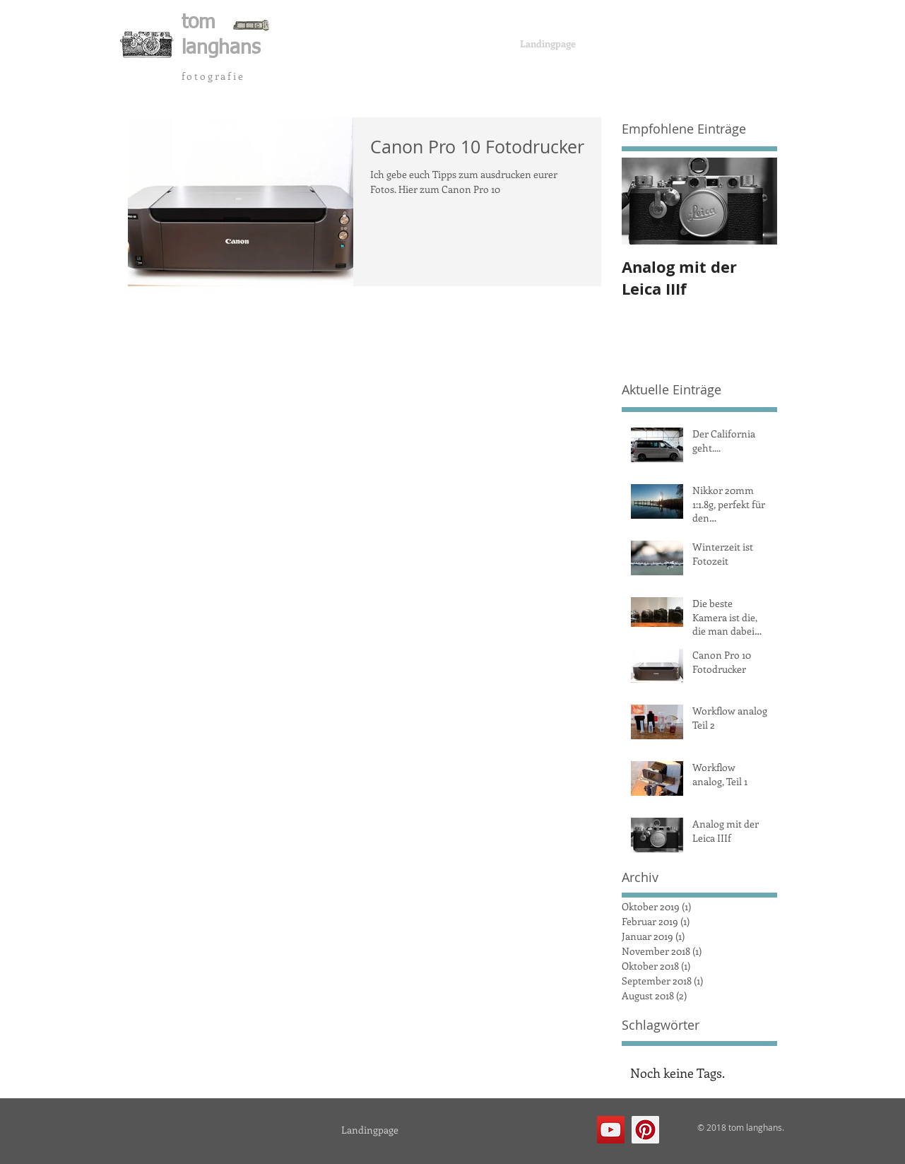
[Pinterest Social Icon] (645, 1130)
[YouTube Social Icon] (611, 1130)
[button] (200, 44)
